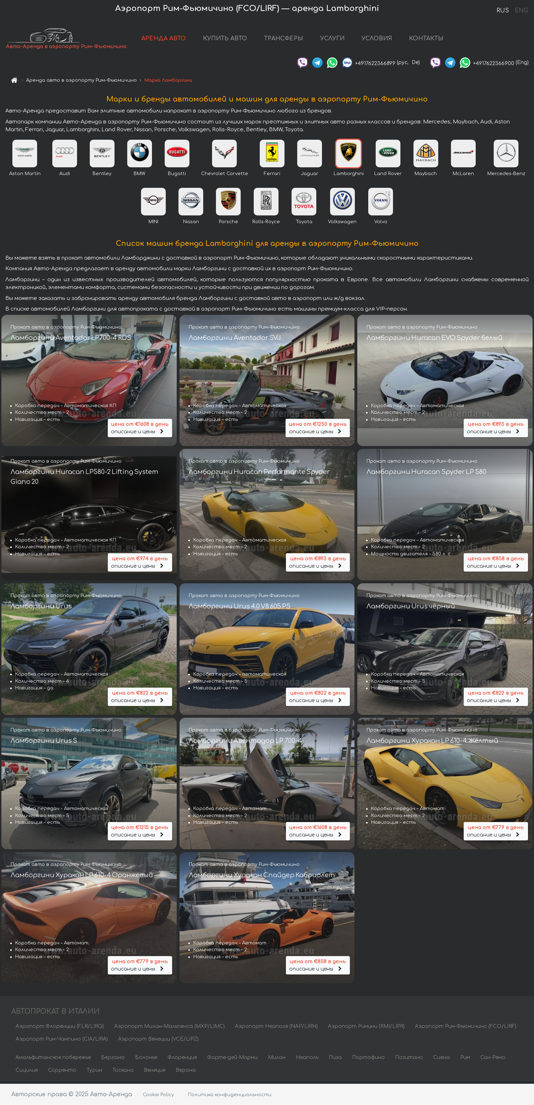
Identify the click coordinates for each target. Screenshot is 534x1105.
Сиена (441, 1059)
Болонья (146, 1059)
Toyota (304, 223)
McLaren (463, 175)
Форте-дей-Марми (232, 1059)
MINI (153, 223)
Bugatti (177, 175)
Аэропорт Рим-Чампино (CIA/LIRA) (62, 1041)
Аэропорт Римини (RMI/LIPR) (366, 1028)
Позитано (409, 1059)
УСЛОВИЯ (377, 39)
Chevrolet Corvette (224, 175)
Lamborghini (349, 175)
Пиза (335, 1059)
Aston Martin (25, 175)
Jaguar (309, 175)
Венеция (154, 1072)
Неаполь (307, 1059)
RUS (503, 10)
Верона (186, 1072)
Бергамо (113, 1059)
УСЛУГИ (332, 39)
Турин (94, 1072)
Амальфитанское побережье (53, 1059)
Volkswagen (342, 223)
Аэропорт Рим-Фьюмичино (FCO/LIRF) (465, 1028)
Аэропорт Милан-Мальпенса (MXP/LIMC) (169, 1028)
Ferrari (272, 175)
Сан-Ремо (492, 1059)
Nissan (191, 223)
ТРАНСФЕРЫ (283, 39)
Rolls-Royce (266, 223)
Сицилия (27, 1072)
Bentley (102, 175)
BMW (139, 175)
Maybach (426, 175)
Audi (64, 175)
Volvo (380, 223)
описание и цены (140, 429)
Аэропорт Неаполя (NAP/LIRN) (276, 1028)
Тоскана (123, 1072)
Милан (277, 1059)
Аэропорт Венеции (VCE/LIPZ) (158, 1041)
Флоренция (182, 1059)
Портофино (368, 1059)
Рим (465, 1059)
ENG (521, 10)
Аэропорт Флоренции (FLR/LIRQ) (60, 1028)
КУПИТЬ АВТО (225, 39)
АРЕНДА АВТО (163, 39)
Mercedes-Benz (506, 175)
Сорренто (62, 1072)
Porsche (228, 223)
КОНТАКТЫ (426, 39)
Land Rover (388, 175)
